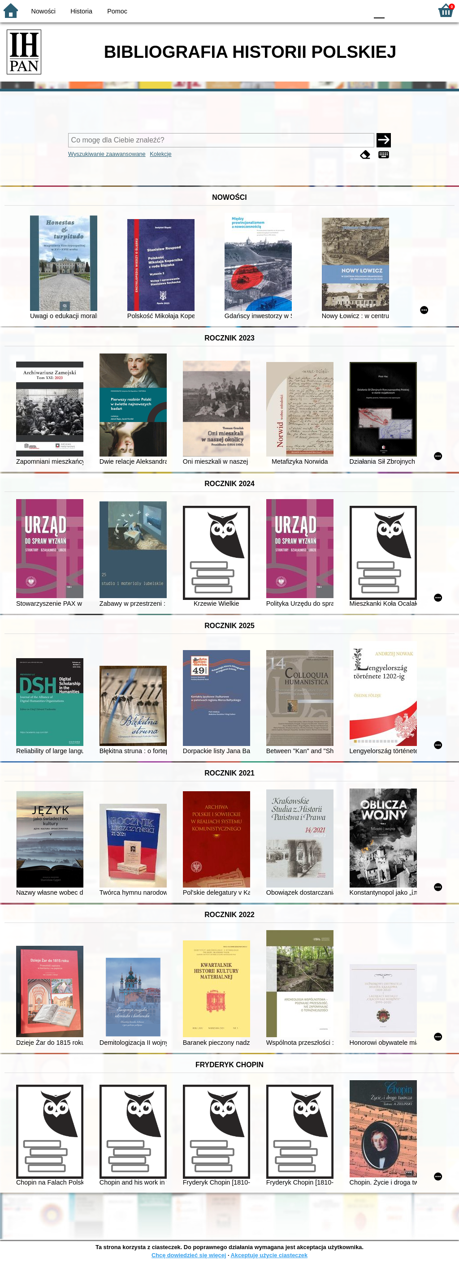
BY (358, 10)
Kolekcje (160, 154)
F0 (379, 10)
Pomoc (117, 11)
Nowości (43, 11)
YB (340, 10)
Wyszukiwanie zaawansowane (107, 154)
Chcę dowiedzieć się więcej (189, 1255)
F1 (394, 10)
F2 (415, 10)
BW (322, 10)
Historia (81, 11)
